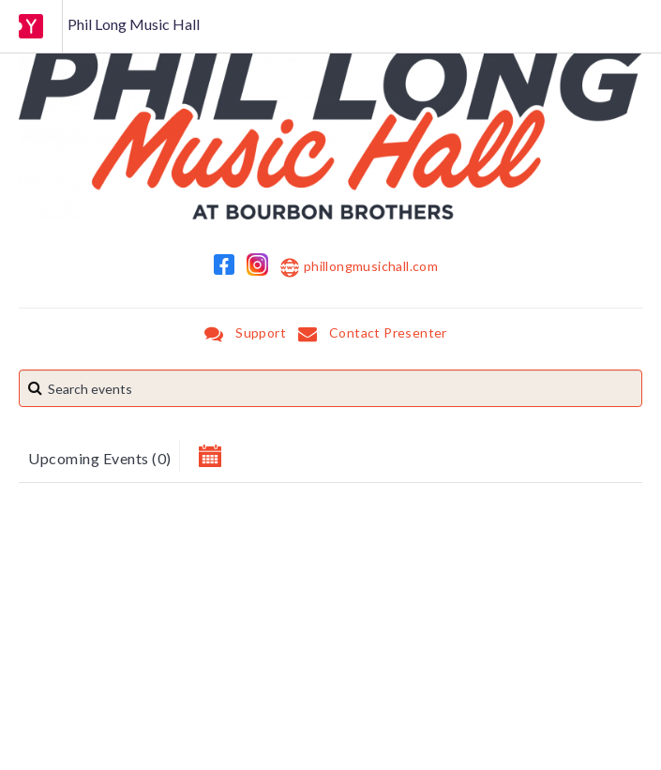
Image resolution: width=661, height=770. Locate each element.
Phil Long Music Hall (134, 24)
